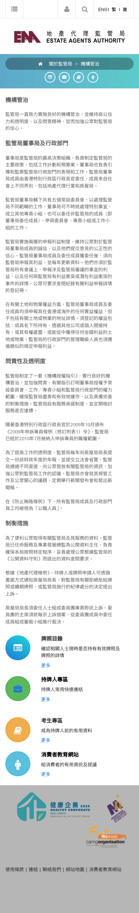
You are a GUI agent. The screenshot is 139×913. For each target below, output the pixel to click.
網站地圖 (75, 869)
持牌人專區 (54, 679)
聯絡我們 (52, 869)
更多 (45, 665)
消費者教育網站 (60, 754)
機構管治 (90, 63)
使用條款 (14, 869)
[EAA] (69, 36)
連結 (33, 869)
